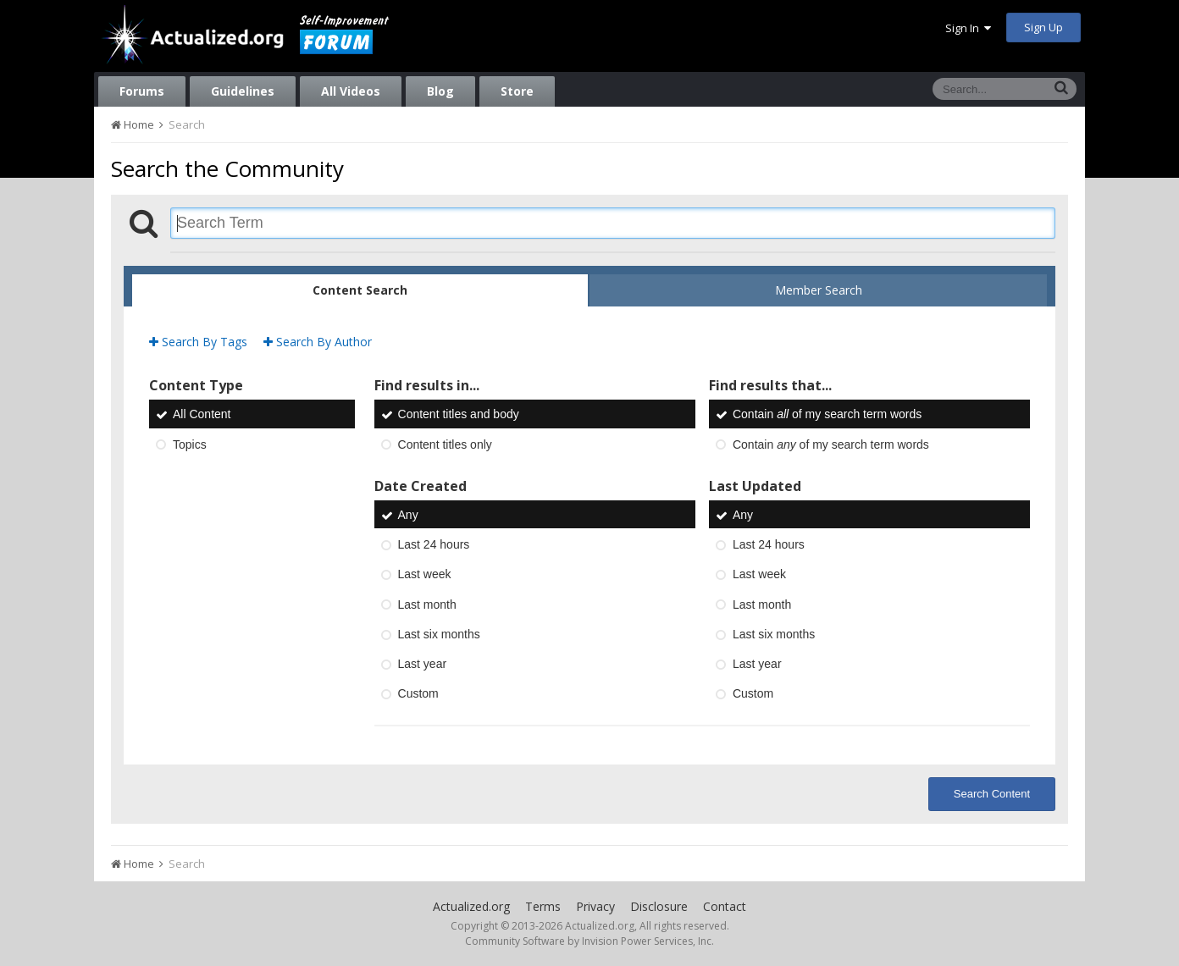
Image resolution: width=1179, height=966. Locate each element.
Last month (427, 604)
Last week (424, 575)
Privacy (595, 906)
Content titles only (445, 444)
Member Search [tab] (818, 290)
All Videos (350, 91)
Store (517, 91)
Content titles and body (458, 415)
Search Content (992, 793)
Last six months (439, 634)
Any (408, 515)
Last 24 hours (434, 544)
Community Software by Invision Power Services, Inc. (589, 941)
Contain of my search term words (827, 415)
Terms (543, 906)
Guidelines (242, 91)
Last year (422, 664)
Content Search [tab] (360, 290)
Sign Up (1043, 27)
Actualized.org (471, 906)
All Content (201, 415)
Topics (190, 444)
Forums (141, 91)
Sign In (968, 28)
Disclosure (659, 906)
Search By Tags (198, 342)
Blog (440, 91)
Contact (724, 906)
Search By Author (317, 342)
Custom (418, 694)
